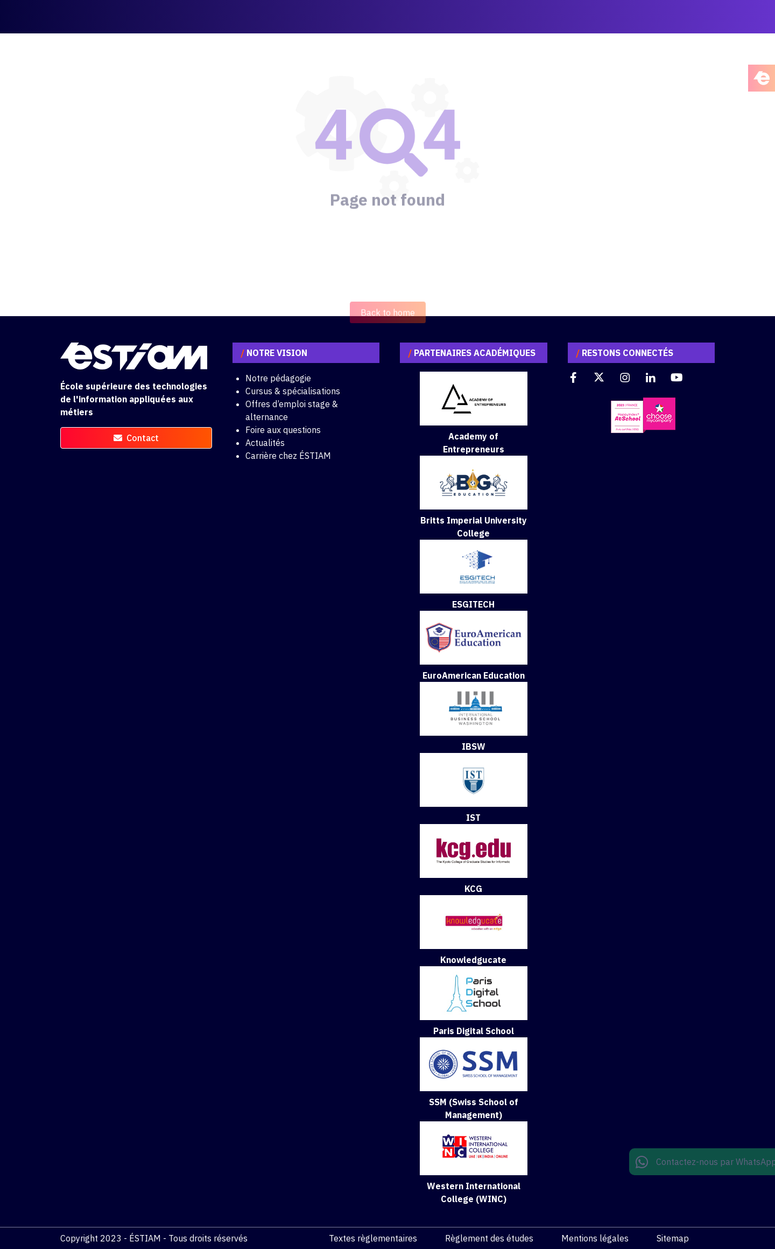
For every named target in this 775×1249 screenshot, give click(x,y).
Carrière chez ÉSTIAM (288, 455)
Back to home (388, 328)
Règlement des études (489, 1238)
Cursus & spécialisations (292, 391)
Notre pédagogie (278, 378)
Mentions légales (595, 1238)
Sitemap (673, 1238)
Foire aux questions (283, 429)
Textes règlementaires (373, 1238)
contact (136, 437)
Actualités (265, 442)
